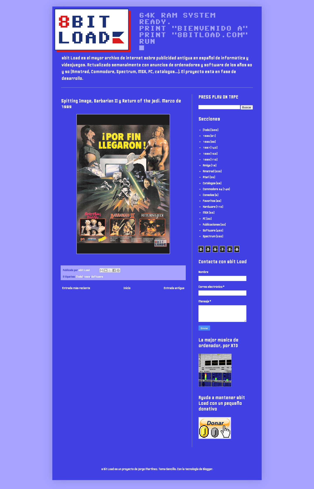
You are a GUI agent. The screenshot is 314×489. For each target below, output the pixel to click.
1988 (206, 154)
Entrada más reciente (76, 288)
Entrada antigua (174, 288)
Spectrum (209, 236)
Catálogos (209, 183)
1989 (87, 276)
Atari (206, 177)
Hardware (209, 207)
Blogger (207, 469)
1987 (206, 147)
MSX (205, 212)
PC (204, 219)
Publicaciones (211, 224)
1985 (206, 136)
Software (97, 276)
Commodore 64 (212, 189)
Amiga (206, 165)
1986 (206, 142)
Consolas (208, 195)
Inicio (126, 288)
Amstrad (208, 171)
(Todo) (79, 276)
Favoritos (209, 201)
